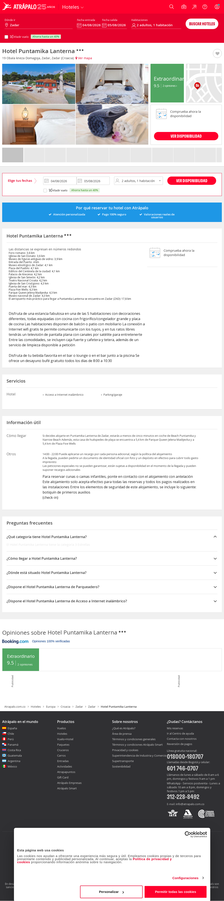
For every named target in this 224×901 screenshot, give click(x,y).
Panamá (13, 745)
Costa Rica (14, 750)
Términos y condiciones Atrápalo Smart (137, 745)
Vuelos (61, 728)
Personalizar (111, 891)
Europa (50, 707)
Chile (11, 734)
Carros (61, 755)
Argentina (14, 761)
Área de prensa (122, 734)
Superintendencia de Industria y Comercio (139, 755)
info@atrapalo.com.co (190, 804)
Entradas (63, 761)
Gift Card (62, 777)
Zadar (79, 707)
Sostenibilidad (121, 766)
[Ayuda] (204, 6)
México (12, 766)
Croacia (65, 707)
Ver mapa (83, 58)
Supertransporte (123, 761)
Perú (11, 739)
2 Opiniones (170, 85)
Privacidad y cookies (125, 750)
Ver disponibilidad (191, 180)
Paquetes (63, 745)
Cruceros (63, 750)
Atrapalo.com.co (15, 707)
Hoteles (36, 707)
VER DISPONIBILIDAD (186, 136)
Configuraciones (185, 877)
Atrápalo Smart (67, 788)
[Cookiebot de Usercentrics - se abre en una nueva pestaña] (188, 833)
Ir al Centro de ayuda (180, 733)
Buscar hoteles (202, 23)
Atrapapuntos (66, 772)
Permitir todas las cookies (175, 891)
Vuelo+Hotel (65, 739)
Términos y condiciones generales (134, 739)
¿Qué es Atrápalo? (123, 728)
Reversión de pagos (179, 744)
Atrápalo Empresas (69, 783)
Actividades (64, 766)
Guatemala (15, 755)
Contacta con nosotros (182, 739)
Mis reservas (175, 728)
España (12, 728)
